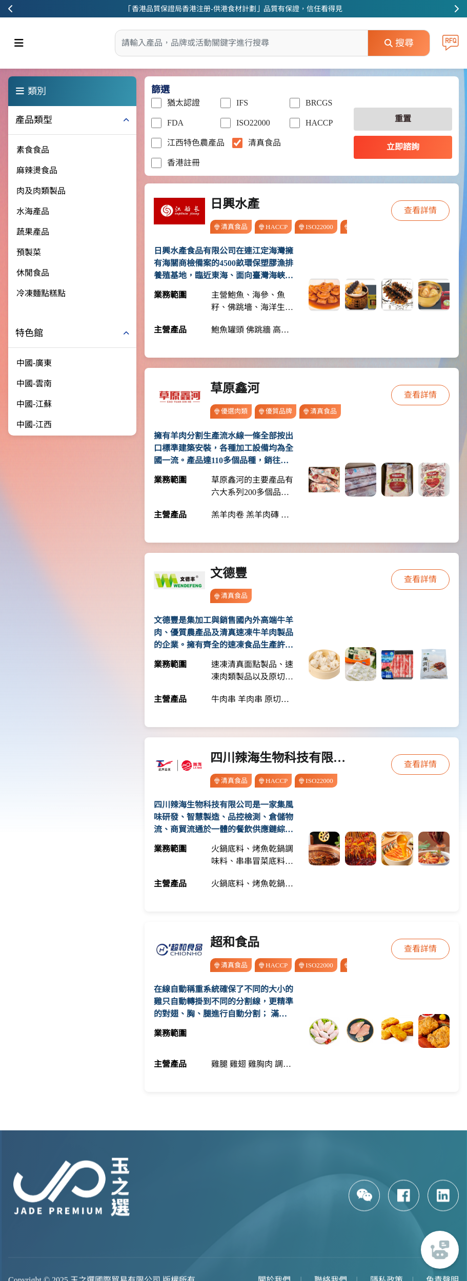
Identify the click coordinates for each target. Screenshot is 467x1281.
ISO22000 (245, 123)
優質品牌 (275, 411)
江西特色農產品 (188, 143)
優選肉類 (231, 411)
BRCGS (311, 103)
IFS (234, 103)
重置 (403, 118)
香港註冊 (175, 163)
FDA (167, 123)
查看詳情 (420, 210)
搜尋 (399, 43)
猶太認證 (175, 103)
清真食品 (256, 143)
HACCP (311, 123)
